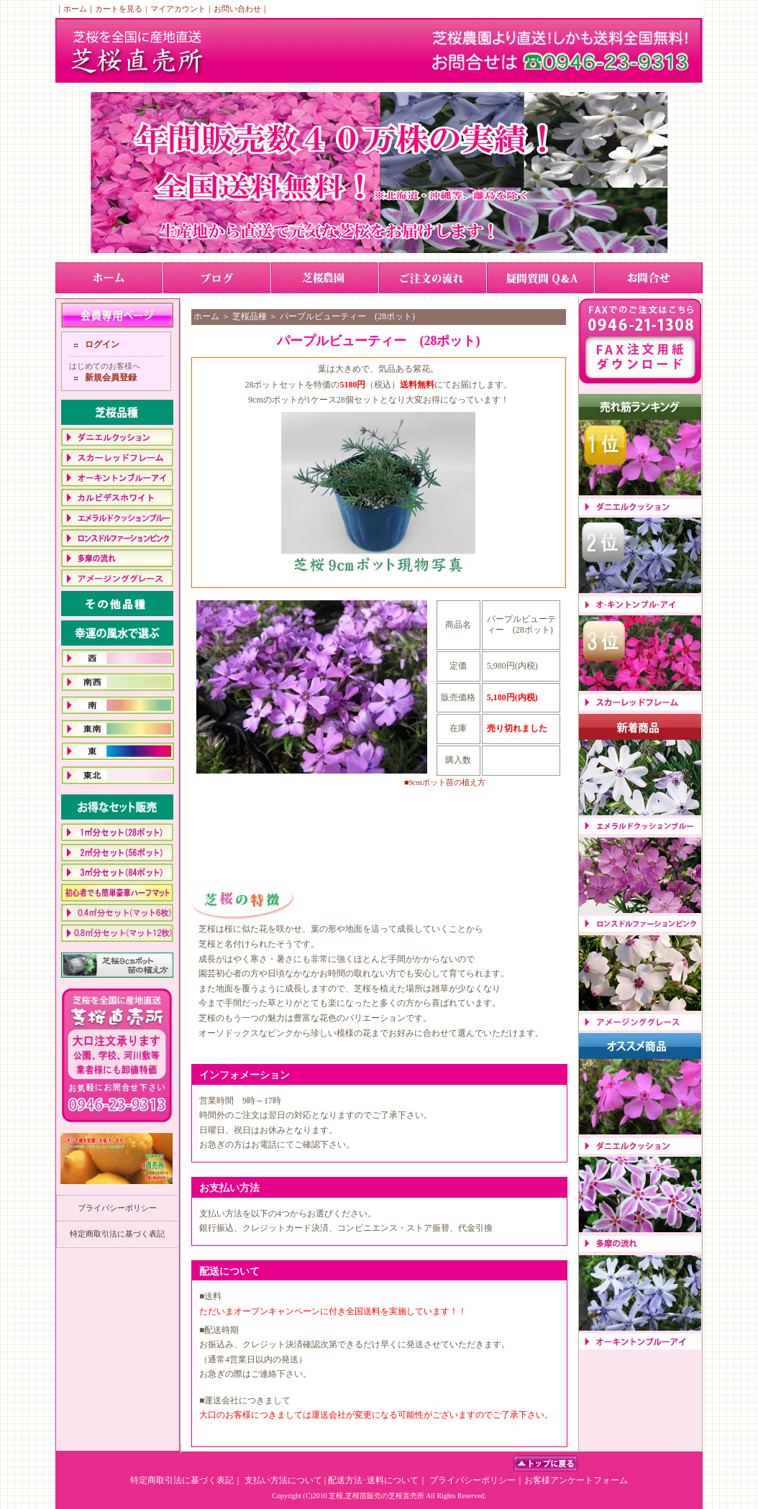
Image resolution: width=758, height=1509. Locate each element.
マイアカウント (178, 8)
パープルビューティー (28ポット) (347, 316)
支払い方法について (283, 1480)
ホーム (75, 8)
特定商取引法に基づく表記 (117, 1233)
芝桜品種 (249, 316)
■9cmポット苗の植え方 (444, 782)
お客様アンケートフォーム (576, 1480)
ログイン (102, 344)
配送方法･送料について (373, 1480)
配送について (229, 1271)
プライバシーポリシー (117, 1207)
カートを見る (118, 8)
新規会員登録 (111, 377)
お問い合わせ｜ (241, 8)
